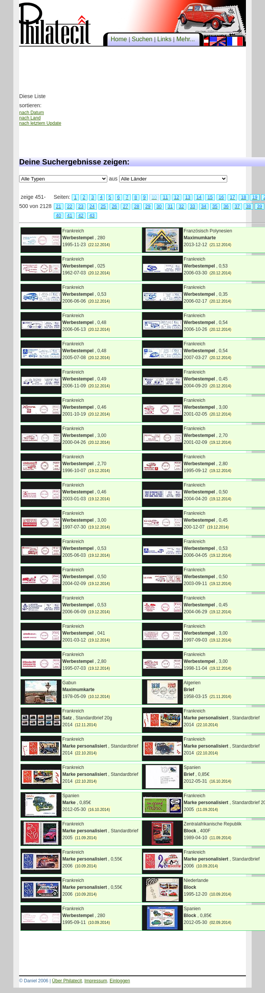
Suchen (142, 39)
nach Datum (31, 112)
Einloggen (120, 980)
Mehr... (186, 39)
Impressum (95, 980)
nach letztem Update (40, 123)
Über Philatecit (67, 980)
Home (119, 39)
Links (164, 39)
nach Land (29, 118)
